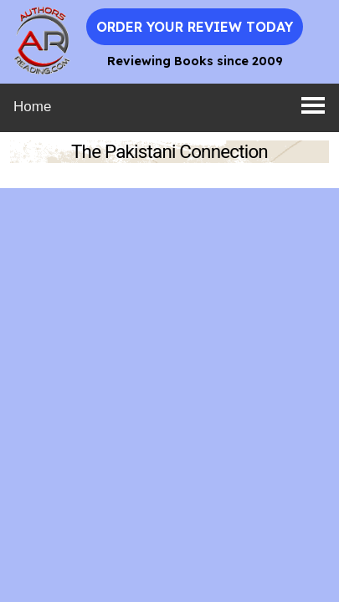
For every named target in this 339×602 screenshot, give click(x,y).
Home (32, 107)
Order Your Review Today (194, 26)
